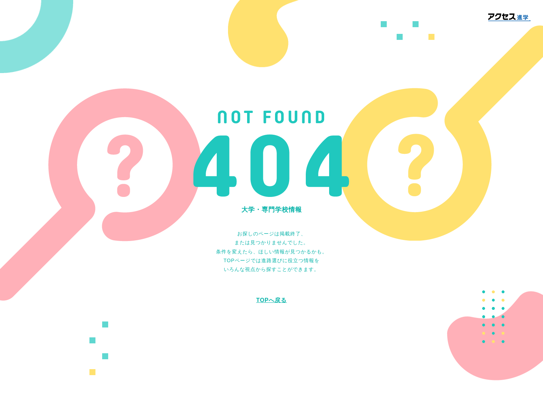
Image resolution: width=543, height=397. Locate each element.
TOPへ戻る (271, 300)
